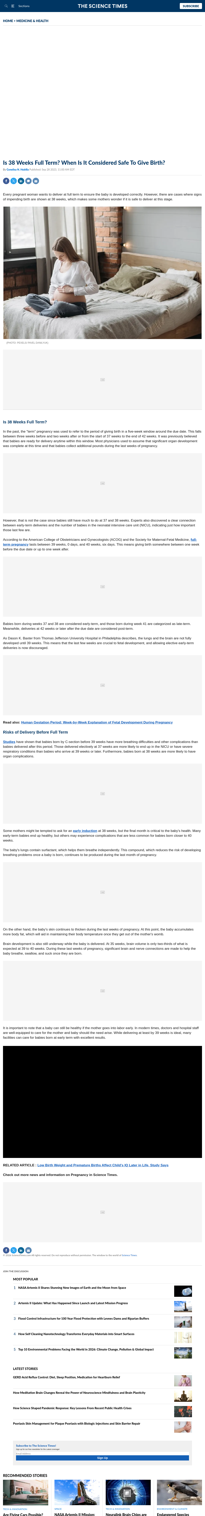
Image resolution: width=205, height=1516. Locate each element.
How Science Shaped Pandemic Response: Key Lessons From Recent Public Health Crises (72, 1408)
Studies (9, 742)
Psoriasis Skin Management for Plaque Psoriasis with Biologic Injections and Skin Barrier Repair (76, 1423)
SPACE (58, 1508)
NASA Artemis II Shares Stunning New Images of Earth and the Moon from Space (72, 1287)
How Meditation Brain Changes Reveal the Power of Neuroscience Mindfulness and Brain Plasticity (79, 1392)
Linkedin (21, 181)
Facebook (6, 181)
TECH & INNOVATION (15, 1509)
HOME (8, 21)
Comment (28, 181)
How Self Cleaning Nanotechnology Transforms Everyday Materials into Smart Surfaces (76, 1334)
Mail (36, 181)
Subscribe (191, 6)
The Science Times (102, 6)
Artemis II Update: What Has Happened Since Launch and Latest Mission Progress (73, 1303)
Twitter (13, 181)
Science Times (129, 1255)
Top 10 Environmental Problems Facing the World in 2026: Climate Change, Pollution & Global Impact (86, 1349)
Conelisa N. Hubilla (18, 169)
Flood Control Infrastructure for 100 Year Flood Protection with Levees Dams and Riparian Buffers (83, 1318)
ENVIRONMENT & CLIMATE (172, 1508)
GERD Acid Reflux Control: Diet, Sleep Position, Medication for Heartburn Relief (66, 1377)
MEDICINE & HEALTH (32, 21)
